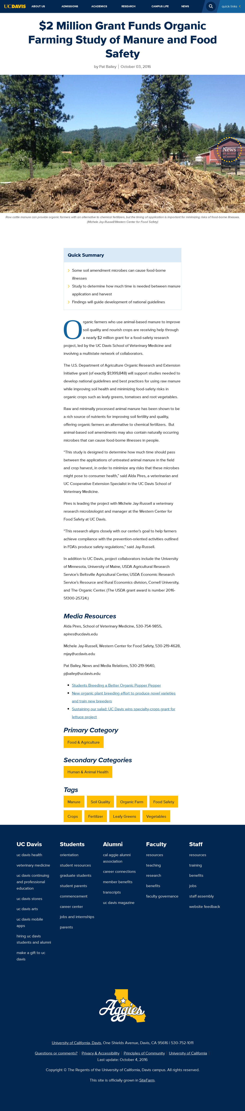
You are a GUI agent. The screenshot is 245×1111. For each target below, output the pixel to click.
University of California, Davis (76, 1043)
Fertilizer (95, 816)
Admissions (70, 6)
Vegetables (156, 816)
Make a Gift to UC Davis (31, 956)
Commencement (73, 896)
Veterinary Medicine (33, 865)
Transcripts (112, 892)
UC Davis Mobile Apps (30, 922)
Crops (73, 816)
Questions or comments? (56, 1053)
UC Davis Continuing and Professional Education (33, 881)
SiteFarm (146, 1080)
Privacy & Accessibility (100, 1053)
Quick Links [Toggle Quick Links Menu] (229, 6)
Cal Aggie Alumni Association (117, 858)
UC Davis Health (29, 855)
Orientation (69, 855)
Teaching (153, 865)
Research (128, 6)
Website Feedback (204, 906)
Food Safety (163, 802)
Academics (99, 6)
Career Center (71, 906)
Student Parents (73, 886)
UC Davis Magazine (119, 902)
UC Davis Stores (29, 898)
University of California (188, 1053)
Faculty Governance (162, 896)
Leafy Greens (124, 816)
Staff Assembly (201, 896)
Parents (66, 927)
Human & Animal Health (88, 772)
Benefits (153, 886)
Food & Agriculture (84, 742)
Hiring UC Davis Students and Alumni (34, 939)
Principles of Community (144, 1053)
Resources (154, 855)
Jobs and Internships (77, 916)
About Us (38, 6)
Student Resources (75, 865)
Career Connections (119, 871)
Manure (74, 802)
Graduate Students (75, 875)
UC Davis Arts (27, 909)
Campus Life (160, 6)
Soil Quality (100, 802)
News (185, 6)
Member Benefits (117, 882)
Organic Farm (131, 802)
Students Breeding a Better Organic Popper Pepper (116, 685)
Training (195, 865)
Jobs (192, 886)
